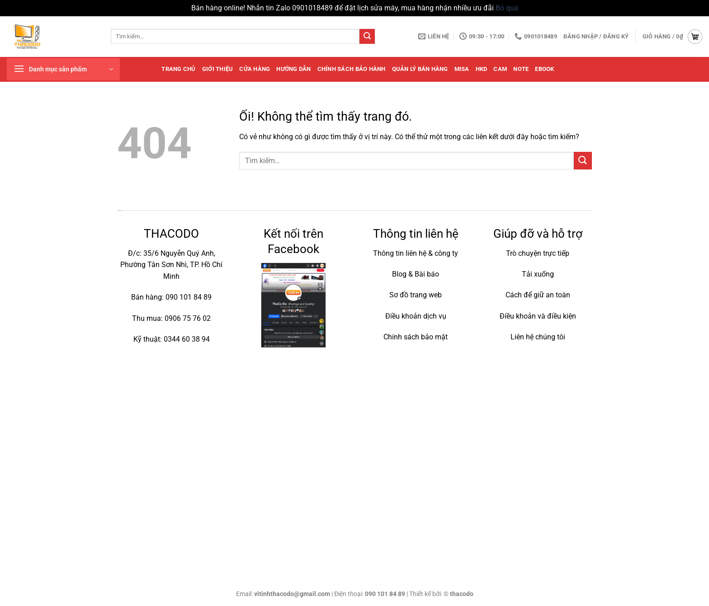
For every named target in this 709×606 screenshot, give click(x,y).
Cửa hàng (254, 69)
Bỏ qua (507, 8)
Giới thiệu (217, 69)
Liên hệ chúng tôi (537, 337)
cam (500, 69)
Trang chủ (178, 69)
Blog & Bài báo (415, 274)
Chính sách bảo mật (415, 337)
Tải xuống (538, 274)
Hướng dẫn (293, 69)
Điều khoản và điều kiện (538, 316)
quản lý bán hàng (420, 69)
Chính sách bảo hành (351, 69)
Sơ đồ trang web (415, 295)
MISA (461, 69)
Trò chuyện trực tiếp (537, 253)
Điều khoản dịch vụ (415, 316)
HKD (481, 69)
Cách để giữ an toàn (538, 295)
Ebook (544, 69)
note (521, 69)
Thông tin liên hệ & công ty (415, 253)
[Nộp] (367, 36)
